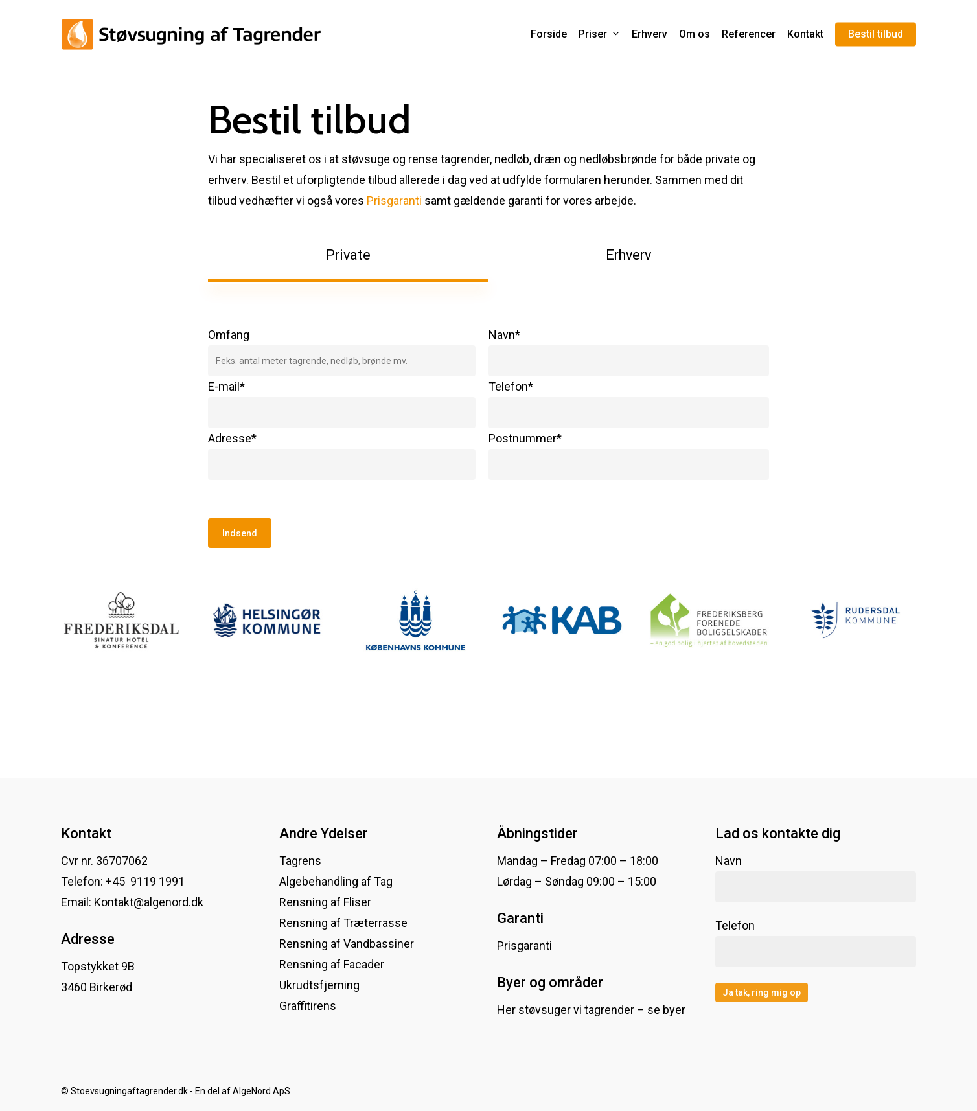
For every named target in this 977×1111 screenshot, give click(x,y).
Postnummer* (628, 455)
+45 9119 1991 (146, 881)
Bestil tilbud (875, 34)
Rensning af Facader (331, 964)
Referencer (749, 34)
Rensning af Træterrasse (343, 923)
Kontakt (805, 34)
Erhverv (649, 34)
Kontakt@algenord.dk (148, 902)
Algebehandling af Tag (336, 881)
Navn (815, 878)
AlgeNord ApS (261, 1091)
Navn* (628, 352)
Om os (694, 34)
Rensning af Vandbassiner (346, 943)
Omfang (342, 352)
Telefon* (628, 404)
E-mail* (342, 404)
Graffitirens (307, 1006)
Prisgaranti (394, 200)
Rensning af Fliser (325, 902)
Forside (549, 34)
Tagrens (300, 860)
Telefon (815, 943)
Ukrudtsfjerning (319, 985)
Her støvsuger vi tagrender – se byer (591, 1009)
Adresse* (342, 455)
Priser (599, 34)
